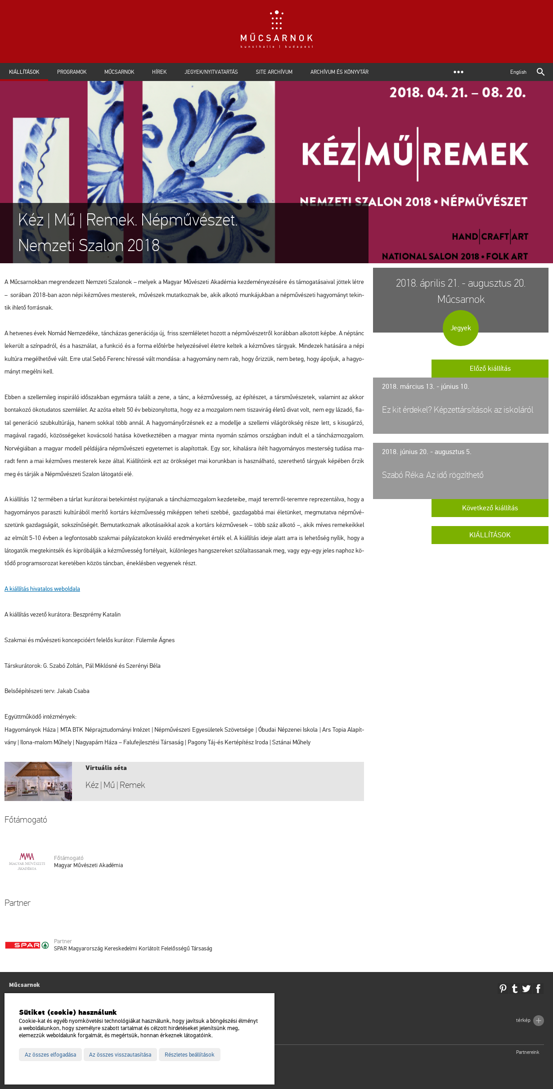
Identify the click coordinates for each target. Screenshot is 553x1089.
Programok (71, 72)
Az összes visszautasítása (120, 1054)
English (518, 72)
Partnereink (528, 1052)
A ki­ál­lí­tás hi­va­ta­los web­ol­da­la (42, 589)
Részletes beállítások (190, 1054)
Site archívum (274, 72)
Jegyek (460, 328)
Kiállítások (24, 72)
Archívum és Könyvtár (339, 72)
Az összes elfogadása (50, 1054)
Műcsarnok (119, 72)
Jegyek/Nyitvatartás (211, 72)
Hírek (159, 72)
